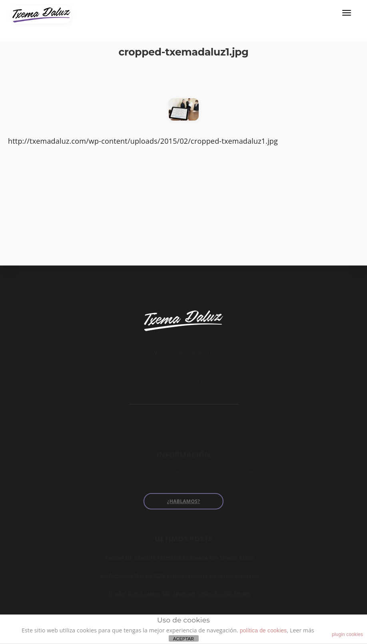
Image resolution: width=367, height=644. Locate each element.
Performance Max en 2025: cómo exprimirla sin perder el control (180, 575)
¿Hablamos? (183, 501)
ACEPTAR (183, 638)
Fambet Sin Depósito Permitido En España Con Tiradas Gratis (179, 557)
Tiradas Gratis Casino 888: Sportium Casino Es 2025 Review (179, 593)
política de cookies (263, 630)
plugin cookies (347, 634)
